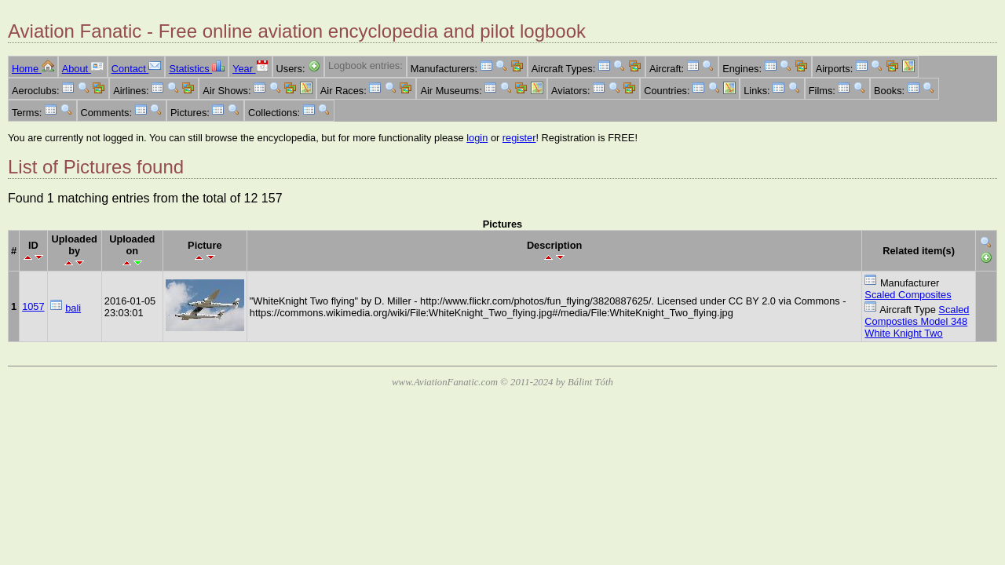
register (519, 138)
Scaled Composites (907, 295)
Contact (136, 69)
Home (33, 69)
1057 (33, 306)
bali (73, 308)
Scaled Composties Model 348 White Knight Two (916, 321)
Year (250, 69)
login (477, 138)
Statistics (197, 69)
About (83, 69)
